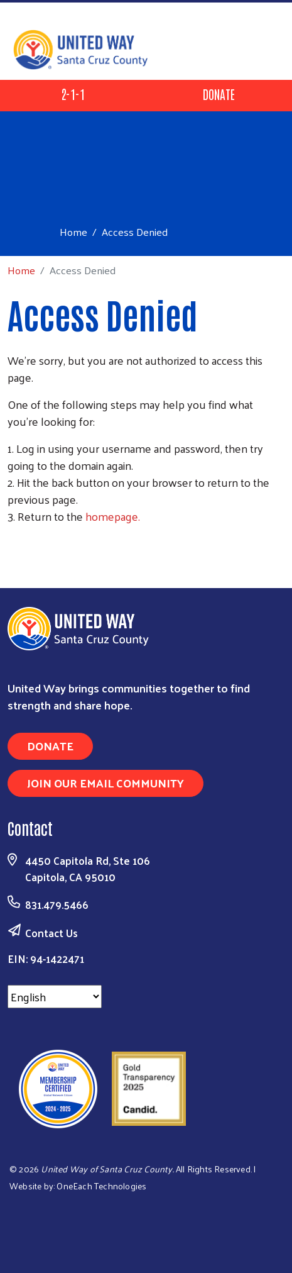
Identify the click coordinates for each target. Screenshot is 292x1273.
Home (73, 232)
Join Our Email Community (105, 782)
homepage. (112, 516)
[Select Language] (55, 996)
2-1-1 (73, 94)
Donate (219, 94)
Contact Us (51, 932)
